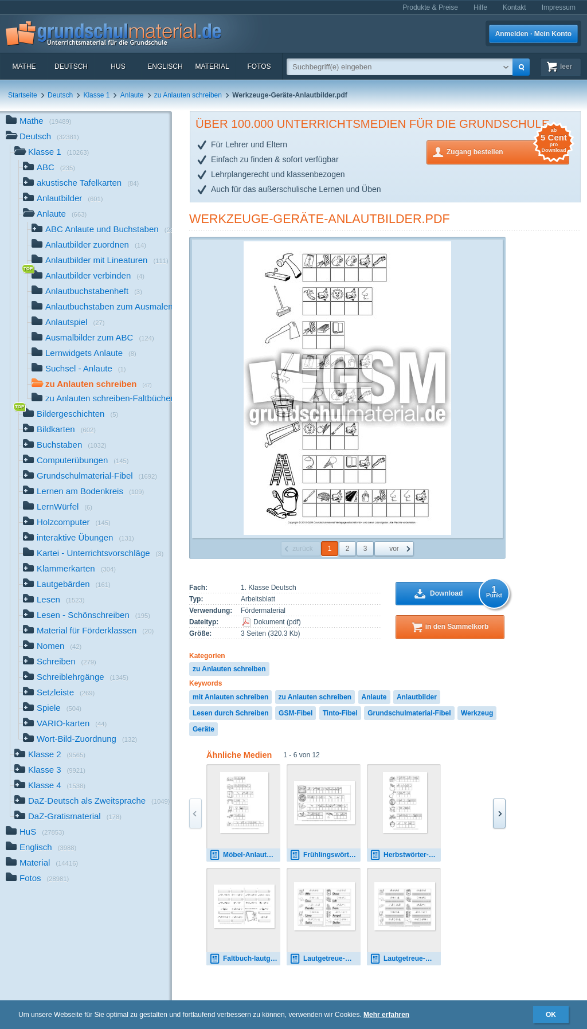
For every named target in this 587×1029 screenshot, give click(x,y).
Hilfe (480, 7)
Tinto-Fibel (340, 713)
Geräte (203, 729)
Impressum (559, 7)
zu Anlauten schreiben (188, 95)
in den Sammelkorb (457, 627)
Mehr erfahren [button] (386, 1015)
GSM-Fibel (295, 713)
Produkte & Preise (430, 7)
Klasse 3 (49, 771)
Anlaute (132, 95)
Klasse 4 (49, 786)
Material (212, 66)
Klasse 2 (49, 755)
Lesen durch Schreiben (231, 713)
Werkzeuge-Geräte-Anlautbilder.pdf (319, 219)
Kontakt (514, 7)
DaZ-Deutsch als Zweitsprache (92, 802)
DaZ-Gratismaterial (68, 817)
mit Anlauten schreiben (230, 697)
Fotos (259, 66)
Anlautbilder (417, 697)
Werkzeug (477, 713)
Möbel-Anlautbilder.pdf (244, 855)
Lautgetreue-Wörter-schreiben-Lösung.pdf (325, 958)
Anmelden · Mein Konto (533, 34)
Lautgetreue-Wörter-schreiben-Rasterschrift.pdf (405, 958)
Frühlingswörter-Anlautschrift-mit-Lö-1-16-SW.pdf (325, 855)
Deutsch (71, 66)
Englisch (164, 66)
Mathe (24, 66)
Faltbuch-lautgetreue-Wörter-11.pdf (244, 958)
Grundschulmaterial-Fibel (409, 713)
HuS (118, 66)
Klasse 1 (96, 95)
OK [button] (551, 1015)
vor (394, 549)
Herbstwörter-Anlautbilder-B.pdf (405, 855)
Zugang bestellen (508, 151)
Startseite (22, 95)
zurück (302, 549)
